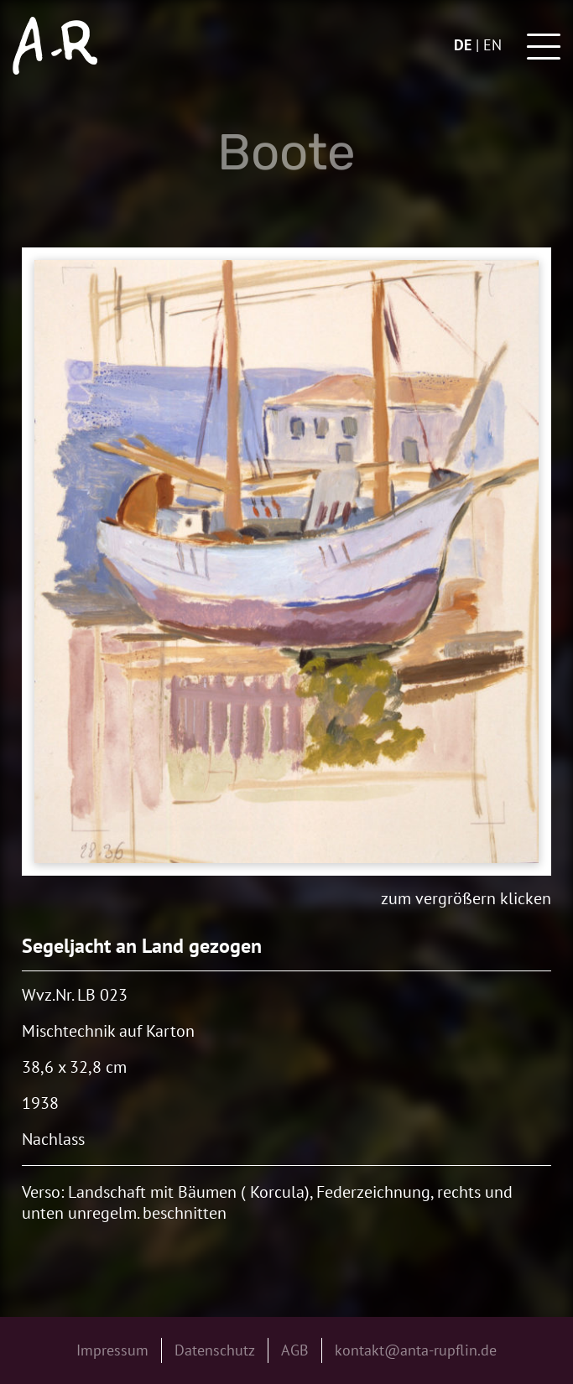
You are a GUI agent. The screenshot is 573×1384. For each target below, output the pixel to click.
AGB (295, 1350)
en (492, 45)
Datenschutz (215, 1350)
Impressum (112, 1350)
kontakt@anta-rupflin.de (416, 1350)
